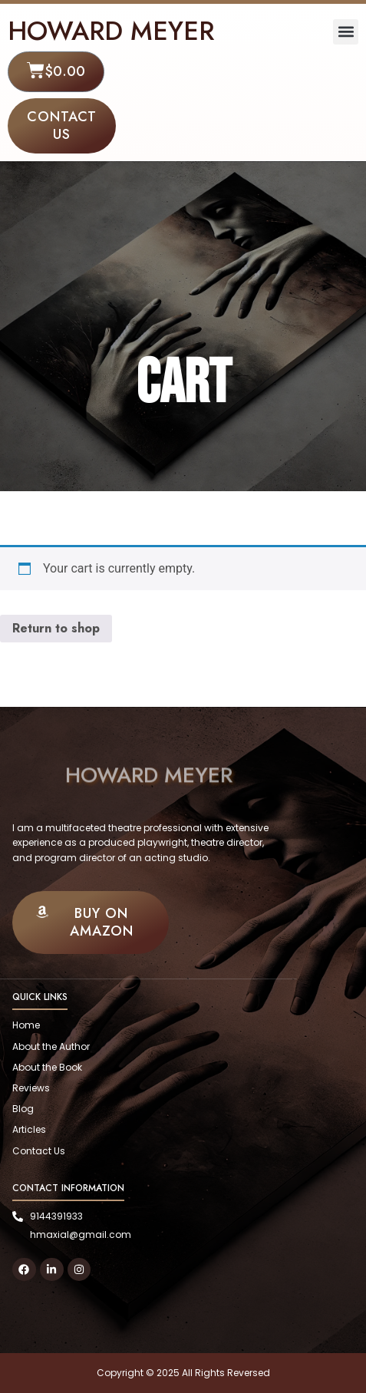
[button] (345, 32)
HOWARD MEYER (111, 31)
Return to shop (56, 628)
